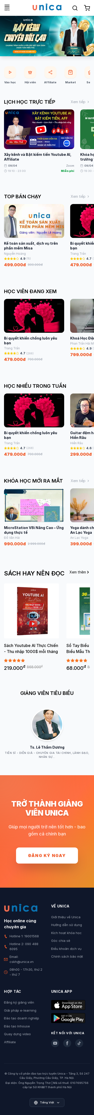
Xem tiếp (80, 102)
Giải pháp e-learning (20, 1010)
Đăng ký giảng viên (19, 1002)
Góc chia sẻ (60, 941)
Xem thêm (79, 572)
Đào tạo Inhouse (17, 1026)
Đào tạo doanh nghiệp (21, 1018)
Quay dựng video (17, 1034)
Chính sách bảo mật (67, 956)
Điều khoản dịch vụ (66, 949)
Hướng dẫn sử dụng (66, 925)
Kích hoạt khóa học (66, 933)
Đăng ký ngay (47, 855)
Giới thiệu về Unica (65, 917)
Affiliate (10, 1042)
